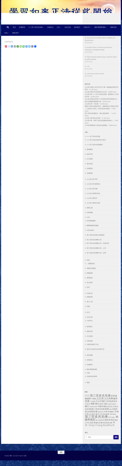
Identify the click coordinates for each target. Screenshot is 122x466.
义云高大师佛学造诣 (93, 199)
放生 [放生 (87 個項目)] (97, 420)
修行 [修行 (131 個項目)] (87, 412)
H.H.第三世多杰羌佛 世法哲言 (96, 145)
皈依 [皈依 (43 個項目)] (114, 420)
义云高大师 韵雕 (92, 194)
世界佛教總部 (91, 226)
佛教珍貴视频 (91, 274)
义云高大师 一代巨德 (91, 109)
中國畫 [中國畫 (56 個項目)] (93, 404)
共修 (88, 378)
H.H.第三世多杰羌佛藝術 (95, 150)
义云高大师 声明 (92, 185)
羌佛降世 (22, 27)
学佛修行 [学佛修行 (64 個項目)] (111, 417)
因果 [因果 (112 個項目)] (107, 414)
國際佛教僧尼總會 (93, 231)
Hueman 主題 (22, 461)
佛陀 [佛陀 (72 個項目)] (105, 410)
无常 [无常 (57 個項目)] (101, 420)
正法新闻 (90, 342)
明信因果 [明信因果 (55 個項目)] (106, 420)
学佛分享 (86, 27)
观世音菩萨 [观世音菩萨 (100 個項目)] (109, 425)
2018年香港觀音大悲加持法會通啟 (96, 131)
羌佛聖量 (90, 179)
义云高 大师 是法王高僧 (92, 124)
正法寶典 (90, 164)
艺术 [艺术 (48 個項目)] (109, 423)
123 (88, 72)
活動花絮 (90, 346)
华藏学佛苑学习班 (93, 350)
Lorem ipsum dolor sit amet (95, 79)
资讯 (88, 293)
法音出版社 (90, 236)
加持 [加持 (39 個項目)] (96, 412)
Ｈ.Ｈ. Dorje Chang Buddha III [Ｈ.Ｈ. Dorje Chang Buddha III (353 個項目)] (100, 429)
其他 (6, 33)
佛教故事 (90, 302)
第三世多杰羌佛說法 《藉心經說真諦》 (97, 119)
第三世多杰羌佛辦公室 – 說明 (96, 258)
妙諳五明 (90, 160)
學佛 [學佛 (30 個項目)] (90, 420)
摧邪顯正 (77, 27)
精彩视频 (90, 361)
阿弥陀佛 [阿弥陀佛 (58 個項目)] (106, 428)
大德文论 (90, 326)
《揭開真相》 (91, 269)
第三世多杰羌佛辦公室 (94, 245)
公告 (58, 27)
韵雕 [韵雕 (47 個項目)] (110, 428)
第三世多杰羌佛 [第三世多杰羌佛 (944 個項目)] (96, 422)
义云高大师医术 (92, 204)
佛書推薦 (90, 279)
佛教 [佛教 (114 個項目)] (93, 409)
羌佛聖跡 (90, 174)
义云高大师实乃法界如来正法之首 (96, 97)
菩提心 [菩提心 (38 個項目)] (113, 423)
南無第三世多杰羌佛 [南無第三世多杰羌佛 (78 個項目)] (96, 415)
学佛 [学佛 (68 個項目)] (105, 417)
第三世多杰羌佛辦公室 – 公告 (96, 254)
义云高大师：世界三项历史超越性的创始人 (99, 126)
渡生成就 (90, 169)
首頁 (14, 27)
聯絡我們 (15, 33)
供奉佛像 (90, 218)
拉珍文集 (68, 27)
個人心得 (90, 307)
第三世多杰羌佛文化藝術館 (95, 240)
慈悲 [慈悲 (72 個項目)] (93, 420)
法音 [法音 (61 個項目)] (111, 420)
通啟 (88, 388)
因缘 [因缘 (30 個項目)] (110, 415)
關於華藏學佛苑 (100, 27)
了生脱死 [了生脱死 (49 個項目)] (93, 407)
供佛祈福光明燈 (92, 382)
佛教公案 (90, 213)
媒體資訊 (90, 283)
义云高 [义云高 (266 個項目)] (100, 404)
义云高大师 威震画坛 (93, 189)
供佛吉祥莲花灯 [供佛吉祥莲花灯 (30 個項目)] (112, 409)
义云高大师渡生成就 (93, 208)
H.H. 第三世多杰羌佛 (35, 27)
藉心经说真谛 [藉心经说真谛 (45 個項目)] (100, 426)
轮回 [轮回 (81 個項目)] (91, 428)
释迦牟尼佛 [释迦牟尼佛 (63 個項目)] (98, 428)
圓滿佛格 (90, 155)
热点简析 (90, 288)
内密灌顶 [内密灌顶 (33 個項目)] (91, 412)
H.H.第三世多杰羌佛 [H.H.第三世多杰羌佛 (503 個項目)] (98, 401)
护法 (88, 318)
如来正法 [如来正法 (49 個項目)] (101, 417)
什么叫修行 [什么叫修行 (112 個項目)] (101, 407)
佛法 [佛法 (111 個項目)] (97, 409)
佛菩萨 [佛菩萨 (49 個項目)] (101, 409)
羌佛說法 (50, 27)
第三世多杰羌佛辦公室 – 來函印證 (98, 249)
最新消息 (113, 27)
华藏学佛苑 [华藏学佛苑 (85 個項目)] (102, 412)
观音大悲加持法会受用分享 (95, 355)
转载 (88, 312)
